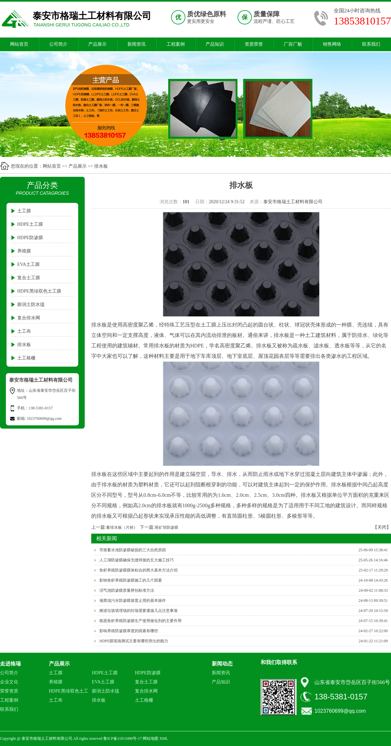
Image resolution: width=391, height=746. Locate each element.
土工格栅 (26, 358)
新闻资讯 (136, 44)
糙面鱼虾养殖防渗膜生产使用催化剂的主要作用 (140, 620)
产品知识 (215, 44)
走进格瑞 (10, 663)
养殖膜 (24, 251)
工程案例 (176, 44)
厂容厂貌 (293, 44)
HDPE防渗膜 (30, 237)
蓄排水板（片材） (122, 527)
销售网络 (332, 44)
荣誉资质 (9, 691)
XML (163, 738)
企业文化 (9, 681)
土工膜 (24, 210)
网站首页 (19, 44)
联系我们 (371, 44)
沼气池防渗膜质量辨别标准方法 (126, 590)
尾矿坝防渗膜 (166, 527)
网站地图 (150, 738)
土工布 (24, 331)
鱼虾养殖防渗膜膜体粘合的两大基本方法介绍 (138, 570)
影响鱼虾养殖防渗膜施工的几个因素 (130, 580)
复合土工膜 (28, 277)
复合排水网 (28, 317)
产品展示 (97, 44)
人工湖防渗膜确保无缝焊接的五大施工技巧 (136, 560)
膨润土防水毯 (31, 304)
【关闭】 (382, 527)
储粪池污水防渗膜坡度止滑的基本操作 (132, 600)
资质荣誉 (254, 44)
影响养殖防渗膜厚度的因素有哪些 (128, 631)
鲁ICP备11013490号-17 (122, 738)
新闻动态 (222, 663)
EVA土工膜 (28, 264)
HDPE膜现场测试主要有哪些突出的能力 (133, 641)
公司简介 (58, 44)
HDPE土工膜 (30, 224)
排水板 (101, 166)
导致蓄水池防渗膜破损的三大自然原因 (132, 550)
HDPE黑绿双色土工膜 (39, 291)
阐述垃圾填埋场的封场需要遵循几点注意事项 (138, 610)
